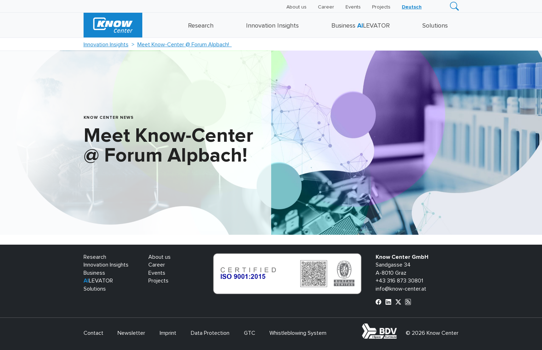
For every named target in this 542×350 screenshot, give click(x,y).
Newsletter (131, 333)
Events (353, 7)
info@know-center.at (401, 289)
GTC (249, 333)
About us (296, 7)
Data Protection (210, 333)
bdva (398, 327)
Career (326, 7)
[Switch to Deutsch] (412, 7)
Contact (93, 333)
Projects (381, 7)
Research (200, 26)
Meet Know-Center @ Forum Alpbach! (184, 44)
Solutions (435, 26)
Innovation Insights (272, 26)
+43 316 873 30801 (399, 281)
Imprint (168, 333)
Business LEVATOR (360, 26)
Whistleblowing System (297, 333)
